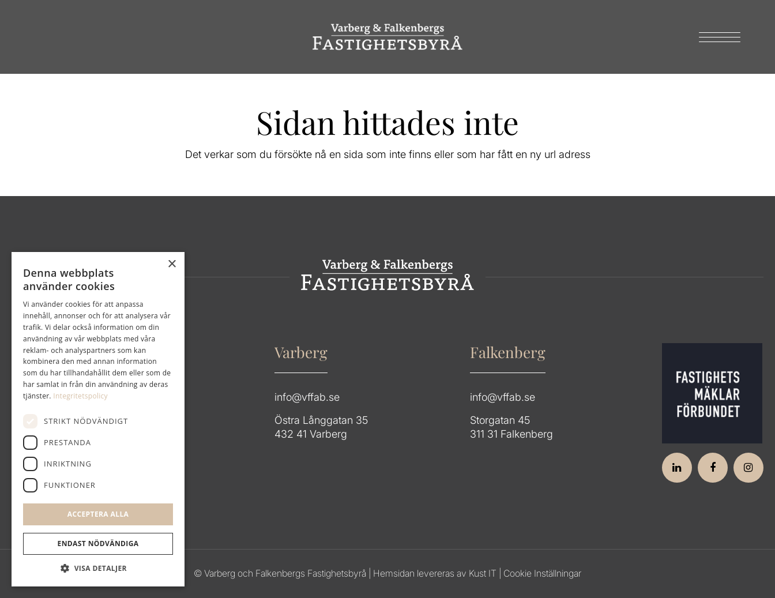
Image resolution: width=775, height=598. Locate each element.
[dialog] (98, 419)
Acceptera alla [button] (98, 514)
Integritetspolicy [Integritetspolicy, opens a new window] (80, 396)
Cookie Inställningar (542, 573)
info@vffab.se (307, 397)
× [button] (171, 264)
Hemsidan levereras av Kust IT (434, 573)
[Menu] (715, 37)
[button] (98, 568)
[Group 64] (387, 37)
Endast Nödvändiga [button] (98, 543)
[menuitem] (715, 37)
